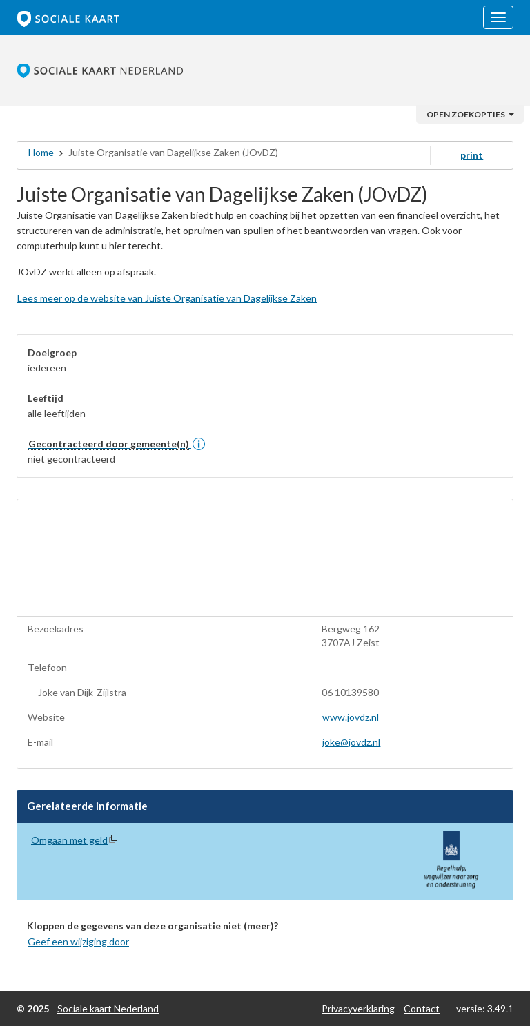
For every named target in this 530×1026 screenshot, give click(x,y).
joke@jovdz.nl (351, 742)
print (471, 155)
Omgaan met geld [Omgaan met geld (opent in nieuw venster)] (69, 840)
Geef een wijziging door (78, 941)
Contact (422, 1008)
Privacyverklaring (358, 1008)
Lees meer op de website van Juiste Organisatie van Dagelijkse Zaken (167, 298)
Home (41, 152)
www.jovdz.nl (350, 717)
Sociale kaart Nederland (108, 1008)
